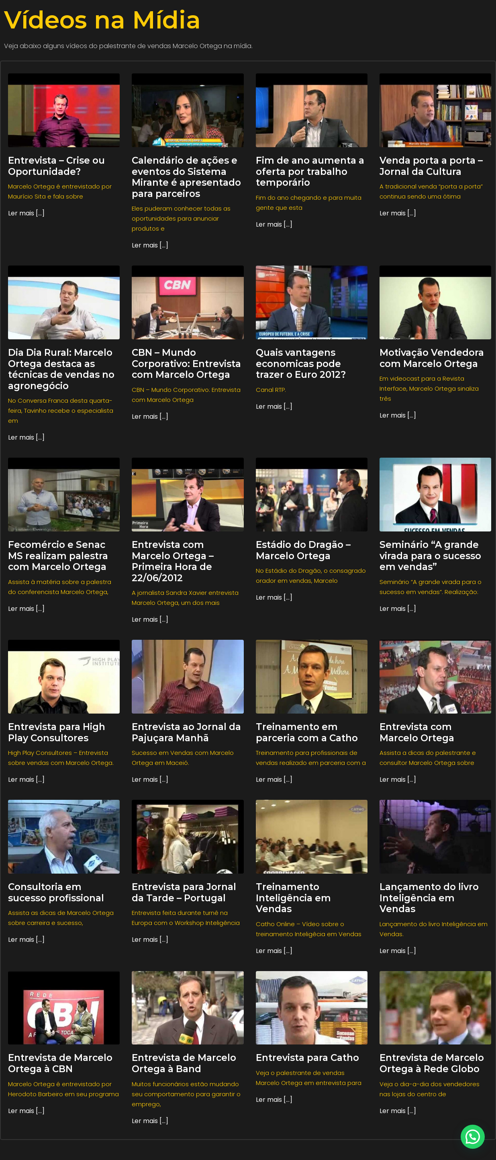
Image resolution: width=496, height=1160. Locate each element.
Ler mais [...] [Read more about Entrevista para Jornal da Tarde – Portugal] (150, 939)
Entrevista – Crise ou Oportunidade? (56, 166)
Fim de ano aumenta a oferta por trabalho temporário (310, 171)
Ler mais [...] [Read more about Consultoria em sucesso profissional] (26, 939)
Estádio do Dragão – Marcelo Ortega (303, 550)
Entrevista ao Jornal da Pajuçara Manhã (186, 732)
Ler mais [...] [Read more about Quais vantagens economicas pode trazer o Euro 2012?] (274, 406)
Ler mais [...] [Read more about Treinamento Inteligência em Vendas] (274, 950)
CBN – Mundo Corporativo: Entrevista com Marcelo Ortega (186, 363)
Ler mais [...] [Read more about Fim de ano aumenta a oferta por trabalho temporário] (274, 224)
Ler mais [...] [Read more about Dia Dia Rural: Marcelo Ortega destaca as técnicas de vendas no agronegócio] (26, 437)
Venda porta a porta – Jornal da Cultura (431, 166)
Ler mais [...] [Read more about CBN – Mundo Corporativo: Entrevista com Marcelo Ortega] (150, 416)
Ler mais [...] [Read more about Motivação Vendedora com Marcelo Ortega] (398, 415)
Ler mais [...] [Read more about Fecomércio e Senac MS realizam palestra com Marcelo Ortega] (26, 608)
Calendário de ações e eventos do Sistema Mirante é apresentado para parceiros (186, 177)
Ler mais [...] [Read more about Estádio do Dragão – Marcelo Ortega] (274, 597)
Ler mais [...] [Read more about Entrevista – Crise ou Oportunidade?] (26, 213)
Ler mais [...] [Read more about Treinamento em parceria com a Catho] (274, 779)
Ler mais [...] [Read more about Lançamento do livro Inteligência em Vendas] (398, 950)
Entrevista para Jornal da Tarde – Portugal (184, 892)
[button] (473, 1137)
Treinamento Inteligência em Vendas (293, 898)
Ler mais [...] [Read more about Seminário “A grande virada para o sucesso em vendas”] (398, 608)
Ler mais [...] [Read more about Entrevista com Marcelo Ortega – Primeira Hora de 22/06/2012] (150, 619)
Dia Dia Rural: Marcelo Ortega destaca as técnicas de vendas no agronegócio (61, 369)
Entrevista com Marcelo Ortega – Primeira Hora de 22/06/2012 (173, 561)
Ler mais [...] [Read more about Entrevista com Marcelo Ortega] (398, 779)
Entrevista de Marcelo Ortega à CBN (60, 1063)
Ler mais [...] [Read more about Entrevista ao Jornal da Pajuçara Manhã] (150, 779)
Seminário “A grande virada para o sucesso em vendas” (430, 555)
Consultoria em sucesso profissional (56, 892)
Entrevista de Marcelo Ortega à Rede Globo (432, 1063)
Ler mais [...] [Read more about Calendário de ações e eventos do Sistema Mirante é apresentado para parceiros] (150, 245)
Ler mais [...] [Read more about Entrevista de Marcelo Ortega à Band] (150, 1121)
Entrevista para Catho (307, 1057)
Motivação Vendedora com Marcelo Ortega (432, 358)
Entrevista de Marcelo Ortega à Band (184, 1063)
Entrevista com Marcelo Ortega (417, 732)
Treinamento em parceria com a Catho (307, 732)
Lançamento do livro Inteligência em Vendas (429, 898)
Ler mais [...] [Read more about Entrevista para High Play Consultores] (26, 779)
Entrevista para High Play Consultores (56, 732)
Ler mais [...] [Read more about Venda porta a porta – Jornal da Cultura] (398, 213)
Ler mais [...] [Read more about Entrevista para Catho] (274, 1099)
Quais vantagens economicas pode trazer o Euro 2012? (301, 363)
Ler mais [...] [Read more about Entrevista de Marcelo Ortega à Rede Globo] (398, 1110)
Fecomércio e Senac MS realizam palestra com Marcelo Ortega (58, 555)
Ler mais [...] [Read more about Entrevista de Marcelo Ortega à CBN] (26, 1110)
